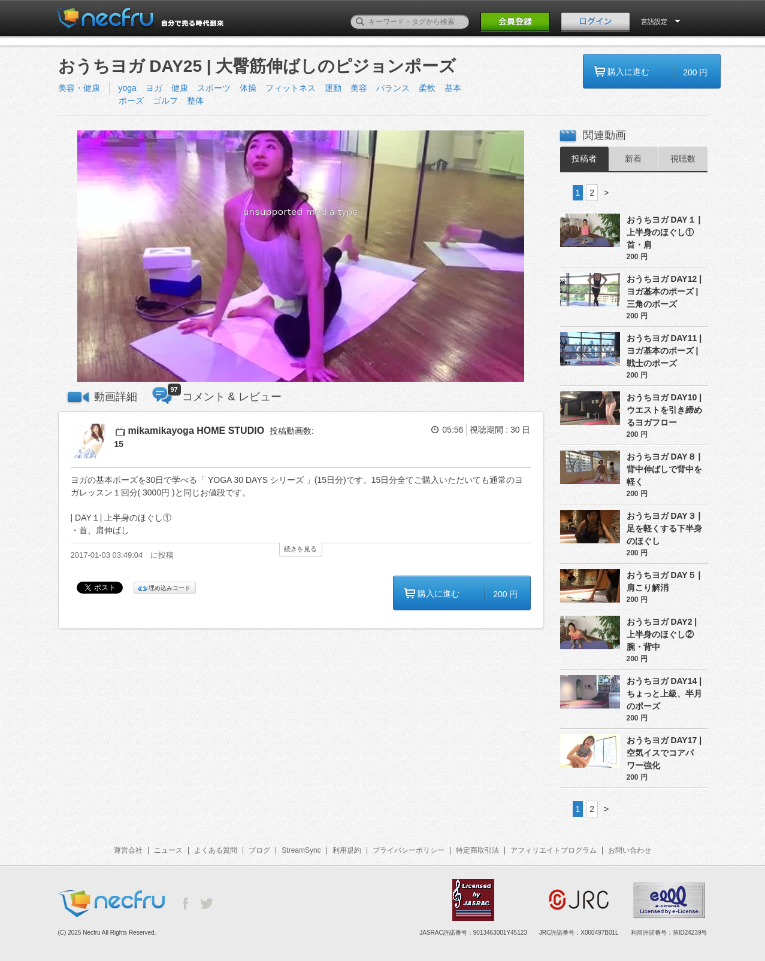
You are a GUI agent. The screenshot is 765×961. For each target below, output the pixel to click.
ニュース (168, 850)
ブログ (259, 850)
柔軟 (427, 88)
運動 (333, 88)
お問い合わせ (629, 850)
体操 (248, 88)
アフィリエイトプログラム (553, 850)
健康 (179, 88)
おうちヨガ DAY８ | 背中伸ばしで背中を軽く (664, 469)
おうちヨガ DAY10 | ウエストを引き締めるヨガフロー (664, 410)
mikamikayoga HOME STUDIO (196, 430)
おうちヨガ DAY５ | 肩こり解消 (664, 581)
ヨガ (154, 88)
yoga (128, 88)
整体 (195, 100)
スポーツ (214, 88)
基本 (453, 88)
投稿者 (584, 158)
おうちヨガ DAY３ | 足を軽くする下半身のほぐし (664, 528)
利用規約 (346, 850)
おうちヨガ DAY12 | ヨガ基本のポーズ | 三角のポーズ (664, 291)
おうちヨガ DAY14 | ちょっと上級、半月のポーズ (664, 693)
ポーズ (131, 100)
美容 (358, 88)
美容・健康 (79, 88)
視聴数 (683, 158)
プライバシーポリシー (409, 850)
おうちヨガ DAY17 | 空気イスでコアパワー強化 (664, 752)
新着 (633, 158)
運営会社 (128, 850)
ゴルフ (165, 100)
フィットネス (290, 88)
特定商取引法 (477, 850)
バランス (393, 88)
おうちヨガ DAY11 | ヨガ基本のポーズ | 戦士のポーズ (664, 350)
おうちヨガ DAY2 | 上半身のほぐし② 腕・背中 (662, 634)
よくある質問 (215, 850)
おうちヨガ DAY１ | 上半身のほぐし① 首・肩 (664, 232)
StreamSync (301, 850)
